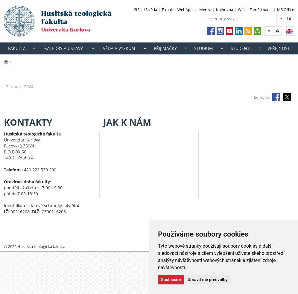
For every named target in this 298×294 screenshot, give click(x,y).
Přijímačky (165, 48)
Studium (203, 48)
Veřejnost (278, 48)
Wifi (241, 9)
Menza (205, 9)
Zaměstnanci (261, 9)
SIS (136, 9)
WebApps (185, 9)
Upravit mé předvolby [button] (207, 279)
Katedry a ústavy (63, 48)
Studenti (241, 48)
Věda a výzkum (119, 48)
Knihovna (224, 9)
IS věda (150, 9)
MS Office (285, 9)
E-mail (167, 9)
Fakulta (17, 48)
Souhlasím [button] (171, 279)
